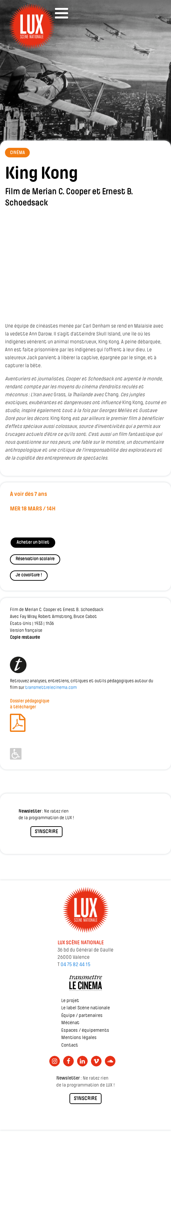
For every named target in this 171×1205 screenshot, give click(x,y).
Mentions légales (79, 1037)
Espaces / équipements (85, 1030)
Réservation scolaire (35, 559)
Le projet (70, 1000)
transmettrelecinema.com (51, 687)
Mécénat (70, 1023)
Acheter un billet (33, 542)
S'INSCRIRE (46, 831)
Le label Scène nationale (85, 1008)
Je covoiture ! (29, 575)
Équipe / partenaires (82, 1015)
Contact (69, 1045)
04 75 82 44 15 (75, 964)
